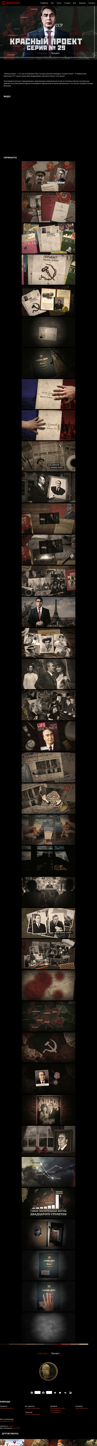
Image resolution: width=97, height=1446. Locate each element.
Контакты (91, 3)
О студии (67, 3)
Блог (74, 3)
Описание (42, 53)
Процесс (55, 53)
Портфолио (44, 3)
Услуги (59, 3)
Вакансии (82, 3)
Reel (52, 3)
